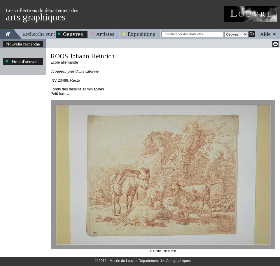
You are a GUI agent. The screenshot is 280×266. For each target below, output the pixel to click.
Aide (265, 34)
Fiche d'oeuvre (24, 61)
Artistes (105, 34)
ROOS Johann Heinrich (82, 56)
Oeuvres (73, 34)
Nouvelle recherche (23, 44)
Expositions (141, 34)
